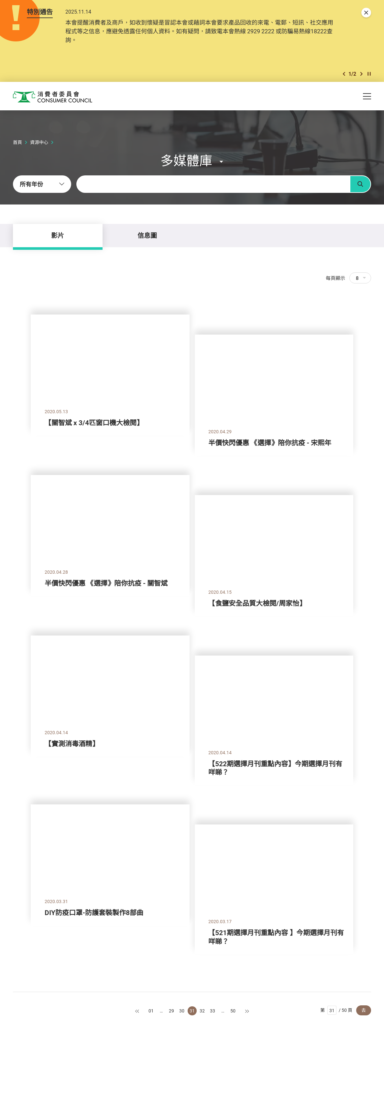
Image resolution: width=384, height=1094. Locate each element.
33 (212, 1011)
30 (181, 1011)
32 (202, 1011)
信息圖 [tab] (147, 235)
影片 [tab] (57, 235)
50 (233, 1011)
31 (192, 1011)
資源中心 (39, 142)
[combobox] (42, 184)
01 (151, 1011)
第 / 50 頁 (336, 1010)
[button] (344, 74)
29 (171, 1011)
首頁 (17, 142)
